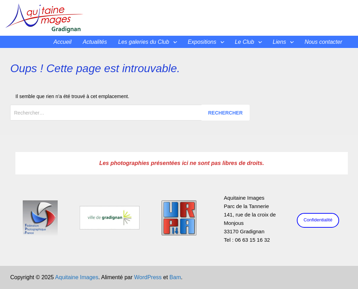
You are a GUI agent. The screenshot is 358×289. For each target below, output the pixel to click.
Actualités (95, 42)
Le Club (244, 42)
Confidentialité (317, 219)
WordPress (148, 277)
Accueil (62, 42)
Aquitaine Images (77, 277)
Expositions (202, 42)
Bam (175, 277)
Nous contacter (323, 42)
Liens (279, 42)
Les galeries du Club (143, 42)
